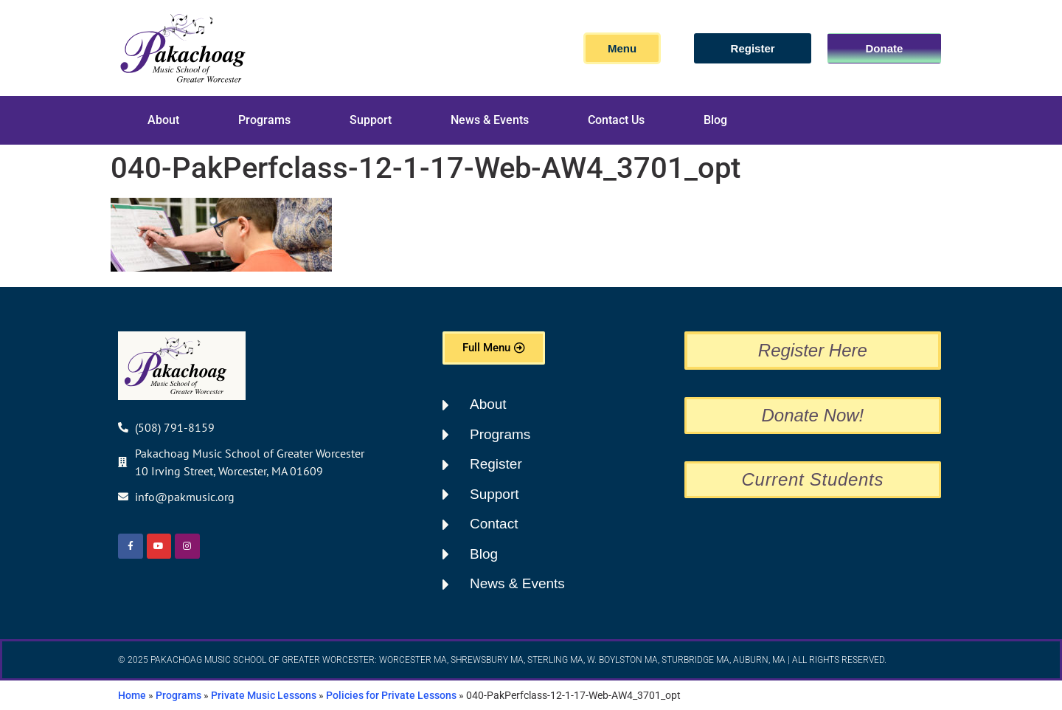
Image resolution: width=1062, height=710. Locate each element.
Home (132, 695)
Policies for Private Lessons (391, 695)
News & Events (490, 120)
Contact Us (616, 120)
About (163, 120)
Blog (715, 120)
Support (371, 120)
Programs (264, 120)
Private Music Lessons (263, 695)
